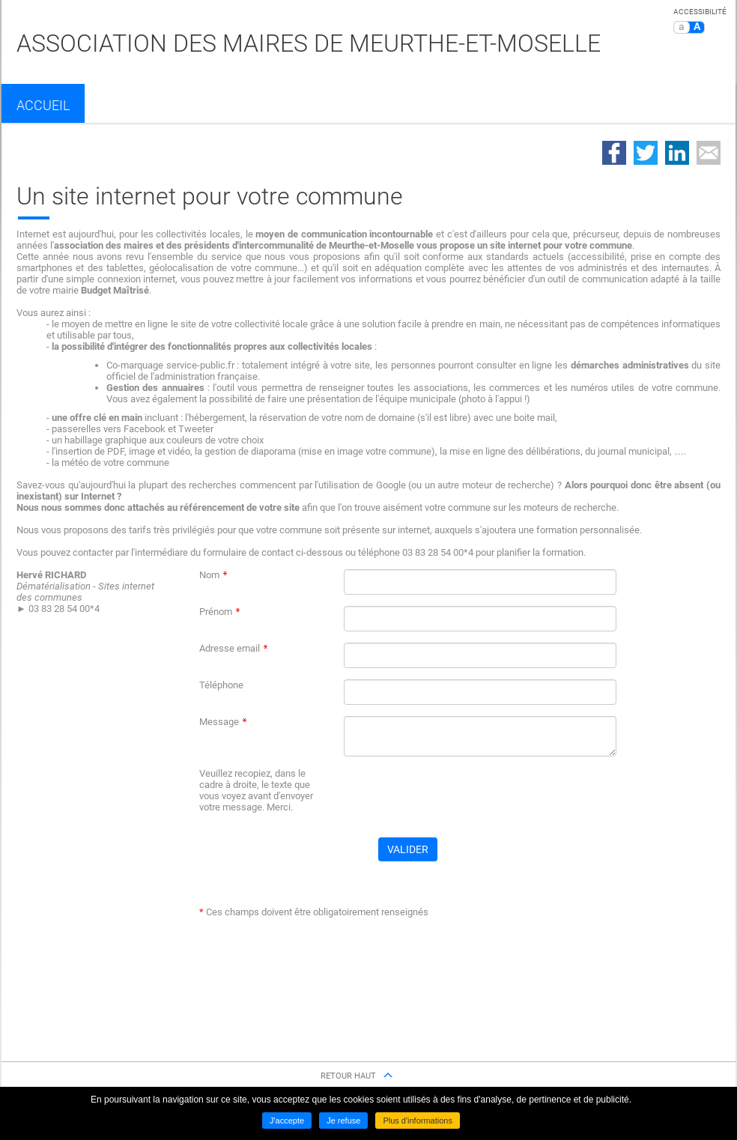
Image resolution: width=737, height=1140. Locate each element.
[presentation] (457, 797)
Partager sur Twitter (646, 153)
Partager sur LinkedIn (677, 153)
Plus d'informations (417, 1120)
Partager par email (709, 153)
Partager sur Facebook (614, 153)
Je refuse (343, 1120)
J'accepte (287, 1120)
